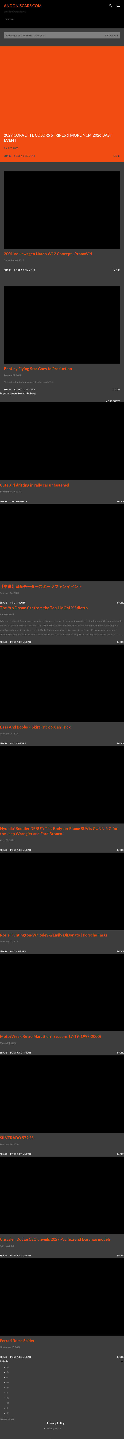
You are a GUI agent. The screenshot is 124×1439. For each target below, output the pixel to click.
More (116, 156)
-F (7, 1392)
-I (7, 1408)
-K (7, 1413)
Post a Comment (24, 156)
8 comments (18, 743)
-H (7, 1403)
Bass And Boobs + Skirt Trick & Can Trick (35, 727)
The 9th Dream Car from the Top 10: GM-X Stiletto (44, 607)
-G (7, 1398)
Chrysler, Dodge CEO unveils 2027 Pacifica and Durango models (55, 1239)
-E (7, 1387)
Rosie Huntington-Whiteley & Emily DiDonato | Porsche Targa (54, 935)
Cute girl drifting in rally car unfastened (34, 485)
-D (7, 1382)
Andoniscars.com (23, 5)
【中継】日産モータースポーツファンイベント (41, 586)
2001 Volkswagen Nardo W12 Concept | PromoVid (48, 253)
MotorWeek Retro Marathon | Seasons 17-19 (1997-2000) (50, 1036)
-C (7, 1377)
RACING (10, 19)
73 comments (18, 501)
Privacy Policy (54, 1428)
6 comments (18, 602)
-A (7, 1367)
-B (7, 1372)
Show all (112, 35)
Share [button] (7, 156)
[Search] (110, 6)
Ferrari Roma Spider (17, 1340)
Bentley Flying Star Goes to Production (38, 368)
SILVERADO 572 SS (17, 1137)
